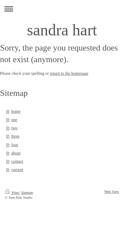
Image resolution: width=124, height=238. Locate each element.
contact (17, 161)
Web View (111, 191)
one (14, 119)
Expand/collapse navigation (62, 9)
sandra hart (62, 30)
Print (12, 192)
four (14, 144)
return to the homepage (69, 73)
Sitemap (27, 192)
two (14, 128)
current (17, 169)
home (16, 111)
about (16, 153)
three (15, 136)
